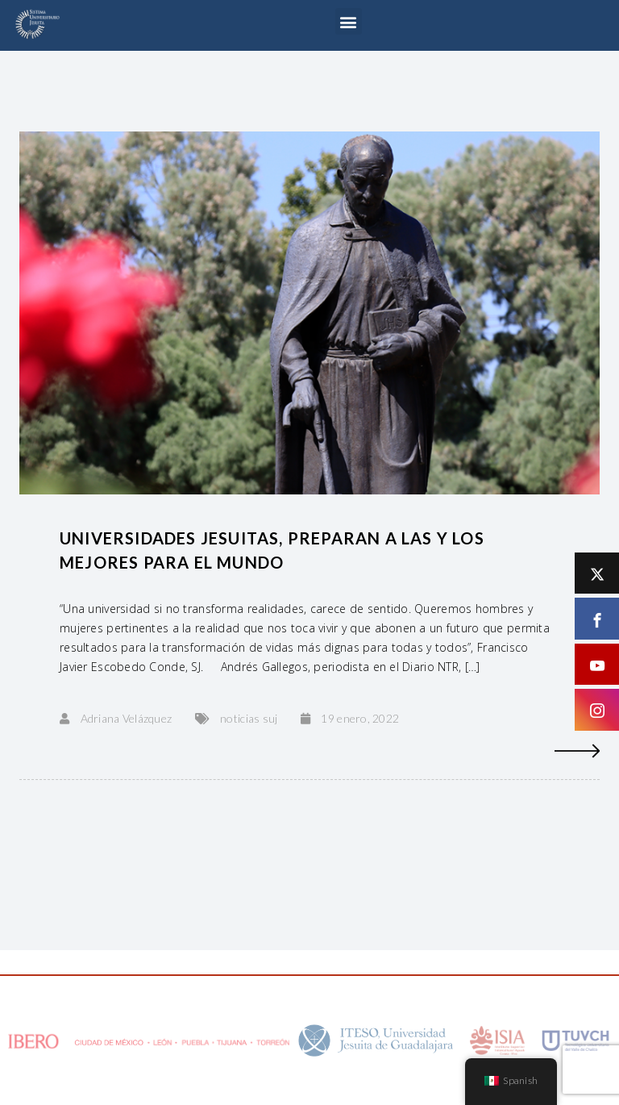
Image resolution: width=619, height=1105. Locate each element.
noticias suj (248, 718)
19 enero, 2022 (360, 718)
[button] (348, 21)
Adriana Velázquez (126, 718)
